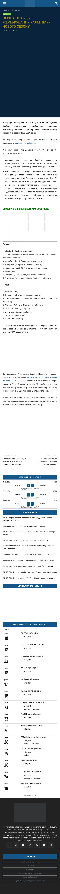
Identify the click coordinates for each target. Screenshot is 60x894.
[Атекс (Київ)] (6, 217)
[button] (4, 3)
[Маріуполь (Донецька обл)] (15, 226)
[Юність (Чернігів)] (15, 236)
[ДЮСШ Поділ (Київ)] (23, 217)
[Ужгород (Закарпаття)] (6, 236)
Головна (6, 10)
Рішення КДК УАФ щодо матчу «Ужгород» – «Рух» (24, 526)
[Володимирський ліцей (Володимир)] (15, 217)
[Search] (56, 3)
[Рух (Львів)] (49, 226)
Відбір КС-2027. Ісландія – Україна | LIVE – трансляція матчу (28, 560)
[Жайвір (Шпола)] (40, 217)
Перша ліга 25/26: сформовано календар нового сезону (47, 461)
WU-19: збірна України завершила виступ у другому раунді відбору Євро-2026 (27, 519)
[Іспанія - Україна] (30, 485)
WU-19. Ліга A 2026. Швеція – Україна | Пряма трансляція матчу (30, 572)
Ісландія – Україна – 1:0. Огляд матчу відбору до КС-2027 (27, 554)
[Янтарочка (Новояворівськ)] (23, 236)
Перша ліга (15, 10)
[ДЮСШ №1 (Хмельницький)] (32, 217)
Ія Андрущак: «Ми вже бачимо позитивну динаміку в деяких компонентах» (28, 547)
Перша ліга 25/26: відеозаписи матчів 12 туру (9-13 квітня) (28, 566)
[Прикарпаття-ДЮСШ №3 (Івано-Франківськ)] (40, 226)
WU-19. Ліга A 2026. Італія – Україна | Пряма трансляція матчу (29, 578)
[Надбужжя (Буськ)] (23, 226)
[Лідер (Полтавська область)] (6, 226)
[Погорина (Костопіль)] (32, 226)
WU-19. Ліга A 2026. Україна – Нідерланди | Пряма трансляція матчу (29, 533)
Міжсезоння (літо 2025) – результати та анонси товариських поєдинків (14, 461)
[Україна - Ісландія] (30, 494)
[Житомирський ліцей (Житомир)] (49, 217)
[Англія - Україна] (30, 503)
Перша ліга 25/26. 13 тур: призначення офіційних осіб (25, 540)
